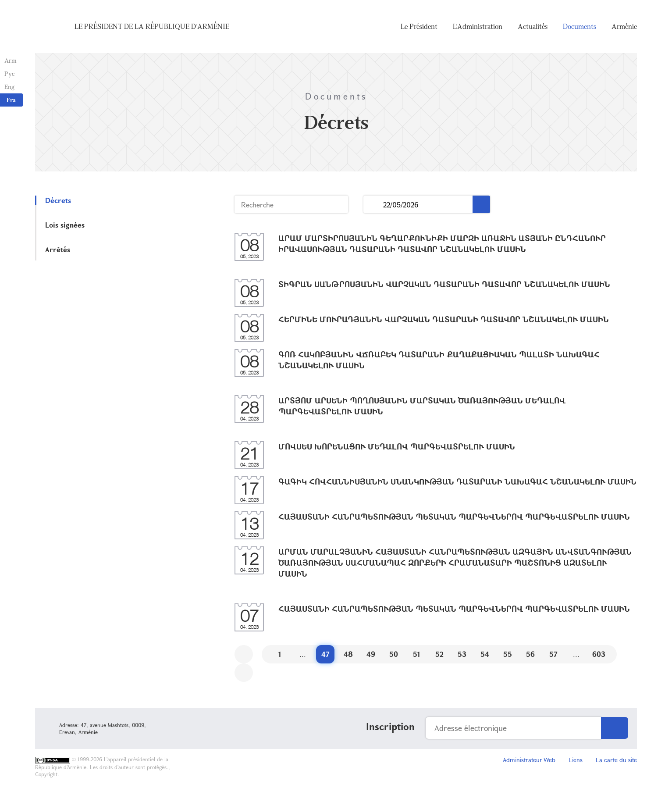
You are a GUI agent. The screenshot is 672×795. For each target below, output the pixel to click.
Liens (576, 760)
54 (484, 654)
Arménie (624, 26)
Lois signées (65, 224)
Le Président (419, 26)
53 (462, 654)
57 (553, 654)
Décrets (58, 200)
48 (348, 654)
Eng (9, 86)
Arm (10, 60)
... (373, 204)
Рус (9, 73)
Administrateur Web (529, 760)
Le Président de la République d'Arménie (152, 26)
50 (393, 654)
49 (370, 654)
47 (325, 654)
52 (439, 654)
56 (530, 654)
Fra (11, 100)
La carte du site (616, 760)
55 (507, 654)
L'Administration (477, 26)
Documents (579, 26)
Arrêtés (57, 249)
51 (416, 654)
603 (598, 654)
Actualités (533, 26)
